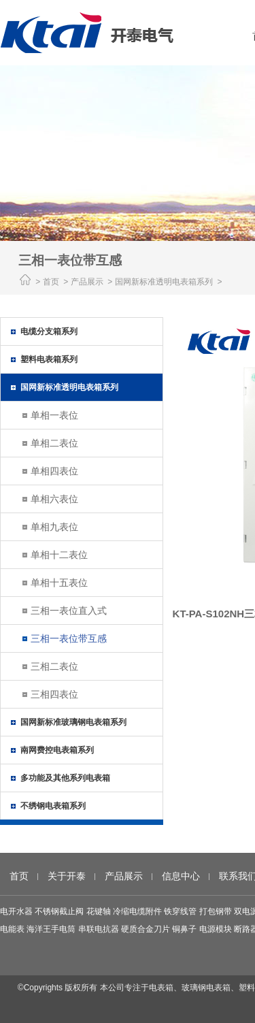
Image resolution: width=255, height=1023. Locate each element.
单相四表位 (54, 471)
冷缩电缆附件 (137, 911)
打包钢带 (215, 911)
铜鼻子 (184, 929)
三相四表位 (54, 694)
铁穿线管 (180, 911)
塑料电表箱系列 (49, 359)
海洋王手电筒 (51, 929)
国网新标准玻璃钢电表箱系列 (73, 722)
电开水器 (16, 911)
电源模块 (215, 929)
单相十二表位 (59, 554)
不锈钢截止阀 (59, 911)
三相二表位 (54, 666)
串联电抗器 (98, 929)
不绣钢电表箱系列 (53, 806)
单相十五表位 (59, 582)
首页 (51, 282)
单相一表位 (54, 415)
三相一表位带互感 (69, 638)
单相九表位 (54, 526)
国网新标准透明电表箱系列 (69, 387)
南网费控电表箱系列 (57, 750)
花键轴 (98, 911)
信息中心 (181, 876)
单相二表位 (54, 443)
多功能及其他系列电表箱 (65, 778)
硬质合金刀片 (145, 929)
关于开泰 (67, 876)
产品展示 (124, 876)
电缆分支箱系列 (49, 331)
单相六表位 (54, 498)
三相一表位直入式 (69, 610)
